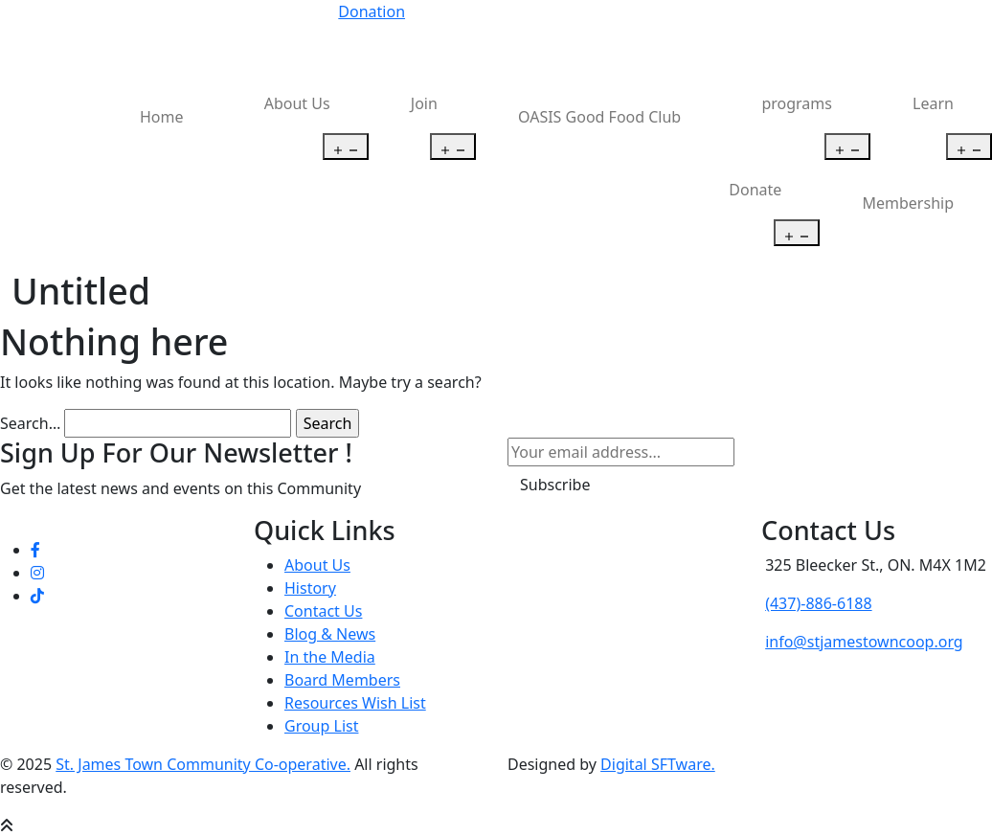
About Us (297, 103)
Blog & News (329, 633)
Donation (371, 11)
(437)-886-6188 (818, 603)
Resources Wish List (355, 702)
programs (796, 103)
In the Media (329, 656)
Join (424, 103)
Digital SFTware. (657, 764)
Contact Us (323, 610)
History (310, 588)
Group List (321, 725)
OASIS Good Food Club (599, 116)
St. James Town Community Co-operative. (203, 764)
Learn (933, 103)
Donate (755, 189)
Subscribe (555, 484)
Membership (909, 203)
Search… (30, 423)
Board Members (342, 679)
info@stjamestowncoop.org (864, 641)
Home (162, 116)
